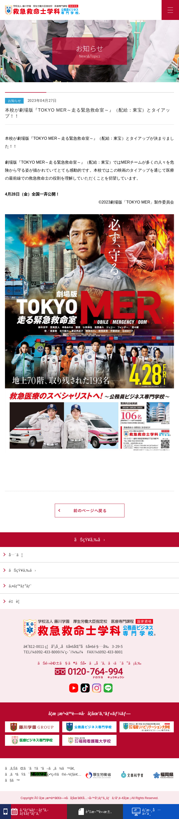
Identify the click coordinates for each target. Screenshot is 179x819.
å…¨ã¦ (16, 554)
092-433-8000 (48, 651)
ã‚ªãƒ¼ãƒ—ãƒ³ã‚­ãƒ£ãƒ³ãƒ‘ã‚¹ (30, 811)
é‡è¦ (15, 601)
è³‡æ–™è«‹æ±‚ (95, 811)
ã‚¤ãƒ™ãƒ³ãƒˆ (20, 585)
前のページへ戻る (90, 510)
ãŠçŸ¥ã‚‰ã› (22, 570)
